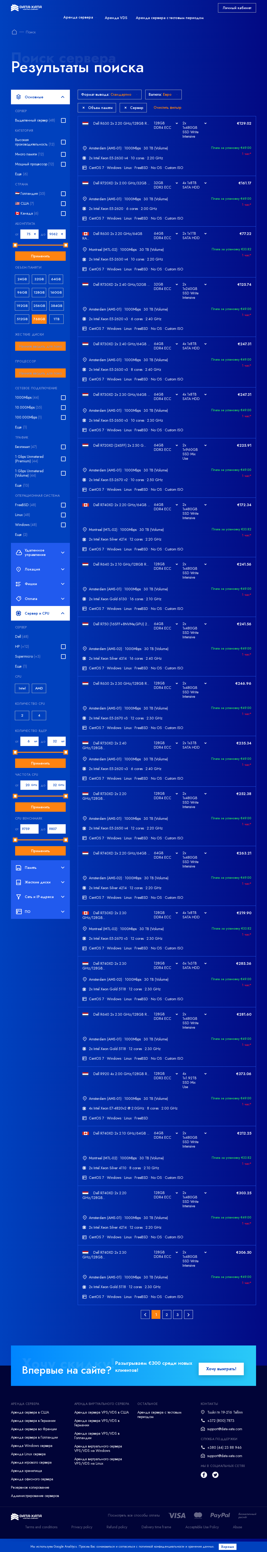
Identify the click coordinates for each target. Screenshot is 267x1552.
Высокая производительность (34, 142)
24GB (22, 279)
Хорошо (228, 1546)
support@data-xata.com (224, 1442)
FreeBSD (25, 505)
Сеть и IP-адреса (40, 897)
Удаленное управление (40, 552)
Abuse (237, 1540)
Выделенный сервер (35, 120)
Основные (40, 97)
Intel (22, 688)
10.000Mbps (28, 407)
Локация (40, 569)
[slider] (15, 245)
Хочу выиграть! (221, 1382)
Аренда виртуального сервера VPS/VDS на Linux (98, 1475)
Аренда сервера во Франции (34, 1442)
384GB (56, 305)
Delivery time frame (156, 1540)
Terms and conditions (41, 1540)
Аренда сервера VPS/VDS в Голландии (96, 1449)
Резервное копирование (30, 1501)
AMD (39, 688)
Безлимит (26, 447)
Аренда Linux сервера (28, 1467)
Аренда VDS (116, 17)
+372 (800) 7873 (220, 1434)
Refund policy (117, 1540)
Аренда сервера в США (30, 1425)
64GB (56, 279)
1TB (56, 319)
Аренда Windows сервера (31, 1459)
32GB (39, 279)
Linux (22, 515)
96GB (22, 292)
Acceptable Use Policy (202, 1540)
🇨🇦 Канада (26, 213)
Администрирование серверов (35, 1509)
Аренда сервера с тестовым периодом (170, 17)
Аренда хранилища (26, 1484)
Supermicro (27, 656)
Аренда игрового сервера (31, 1475)
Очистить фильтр (167, 107)
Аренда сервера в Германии (33, 1434)
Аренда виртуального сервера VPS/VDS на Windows (98, 1462)
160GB (56, 292)
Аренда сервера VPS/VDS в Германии (96, 1436)
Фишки (40, 584)
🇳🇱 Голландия (30, 193)
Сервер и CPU (40, 613)
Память (40, 867)
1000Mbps (27, 397)
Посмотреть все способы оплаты (134, 1529)
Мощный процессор (34, 164)
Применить (40, 256)
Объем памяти (97, 107)
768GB (39, 319)
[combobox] (40, 346)
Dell (21, 636)
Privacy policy (81, 1540)
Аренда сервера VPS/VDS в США (101, 1425)
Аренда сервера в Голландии (34, 1450)
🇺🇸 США (24, 203)
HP (22, 646)
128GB (39, 292)
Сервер (133, 107)
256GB (39, 305)
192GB (22, 305)
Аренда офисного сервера (32, 1492)
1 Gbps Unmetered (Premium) (29, 458)
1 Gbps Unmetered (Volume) (29, 473)
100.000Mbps (28, 417)
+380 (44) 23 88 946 (224, 1461)
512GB (22, 319)
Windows (26, 525)
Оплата (40, 598)
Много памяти (29, 154)
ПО (40, 911)
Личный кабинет (237, 7)
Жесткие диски (40, 882)
